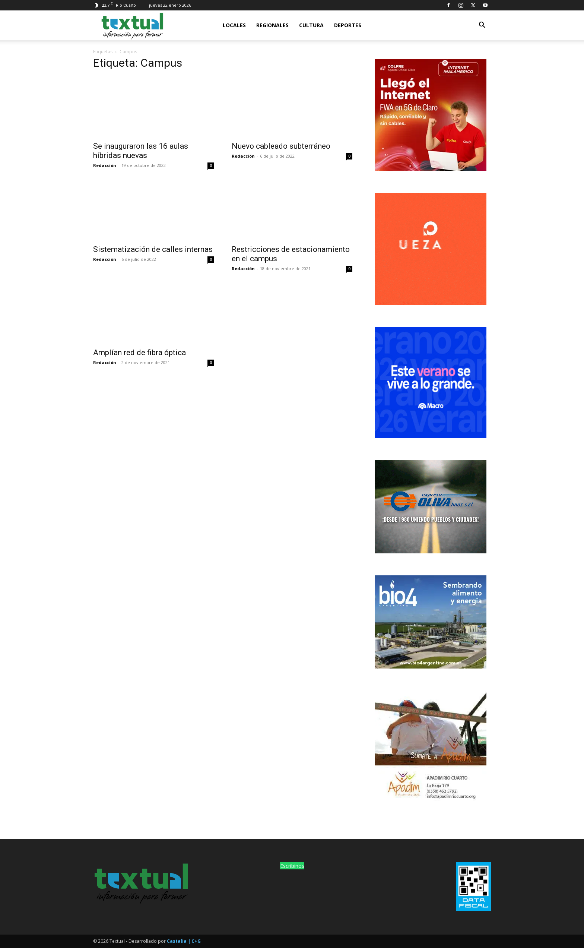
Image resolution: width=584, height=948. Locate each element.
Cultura (311, 25)
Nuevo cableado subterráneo (281, 146)
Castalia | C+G (184, 941)
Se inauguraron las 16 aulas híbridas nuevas (140, 151)
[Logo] (132, 25)
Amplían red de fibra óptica (139, 352)
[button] (482, 25)
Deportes (347, 25)
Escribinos (292, 865)
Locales (234, 25)
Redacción (104, 165)
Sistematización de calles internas (153, 249)
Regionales (272, 25)
